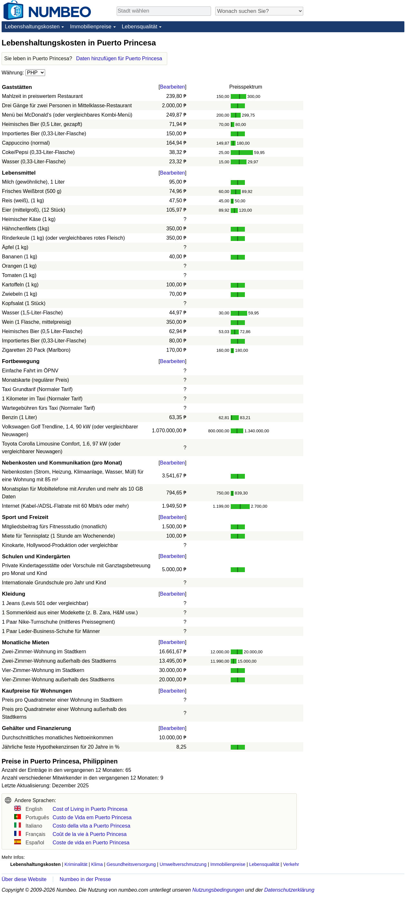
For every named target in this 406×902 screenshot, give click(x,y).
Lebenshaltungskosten (32, 27)
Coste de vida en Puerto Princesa (91, 842)
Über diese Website (24, 879)
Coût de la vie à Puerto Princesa (89, 834)
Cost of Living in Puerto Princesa (90, 809)
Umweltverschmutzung (183, 864)
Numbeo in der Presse (85, 879)
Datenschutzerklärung (289, 890)
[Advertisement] (356, 78)
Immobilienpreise (90, 27)
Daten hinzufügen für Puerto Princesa (119, 58)
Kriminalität (75, 864)
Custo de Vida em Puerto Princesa (92, 817)
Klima (97, 864)
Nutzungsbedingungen (218, 890)
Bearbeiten (172, 87)
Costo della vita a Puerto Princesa (91, 826)
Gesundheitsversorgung (131, 864)
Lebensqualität (140, 27)
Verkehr (291, 864)
